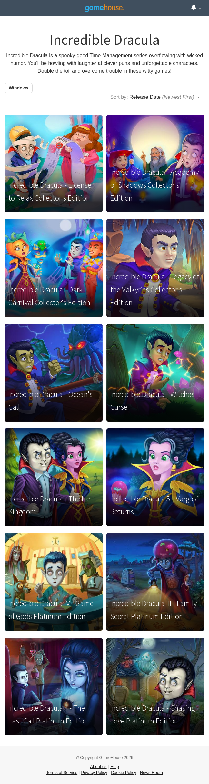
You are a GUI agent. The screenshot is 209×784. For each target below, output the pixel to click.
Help (114, 766)
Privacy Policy (94, 772)
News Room (151, 772)
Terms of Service (61, 772)
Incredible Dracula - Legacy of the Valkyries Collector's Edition (154, 289)
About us (98, 766)
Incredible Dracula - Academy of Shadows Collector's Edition (154, 185)
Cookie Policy (123, 772)
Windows (18, 87)
